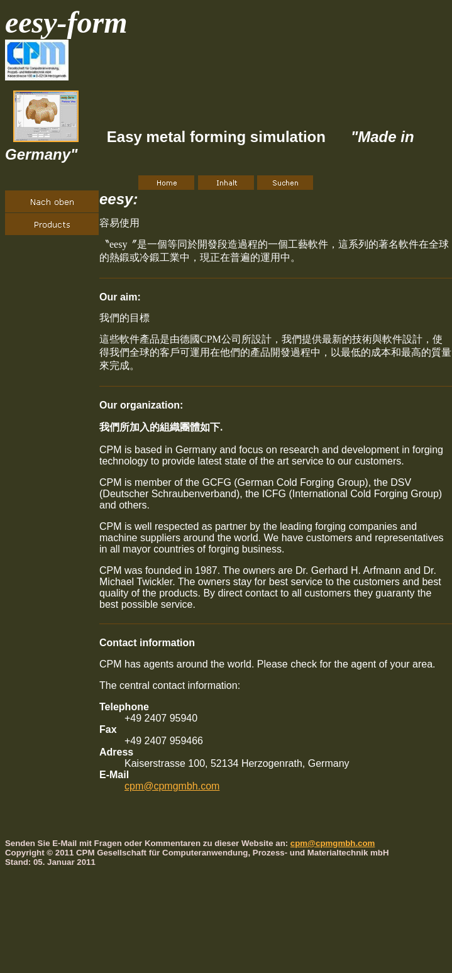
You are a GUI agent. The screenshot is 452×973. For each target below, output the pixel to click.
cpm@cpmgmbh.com (171, 786)
